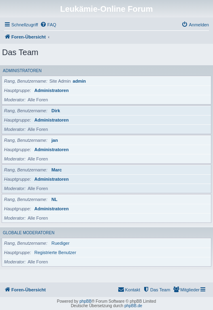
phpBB (85, 301)
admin (79, 81)
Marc (56, 169)
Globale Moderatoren (28, 233)
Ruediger (60, 243)
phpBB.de (133, 306)
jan (54, 140)
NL (54, 199)
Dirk (55, 110)
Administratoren (22, 70)
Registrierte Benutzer (55, 252)
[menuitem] (48, 25)
